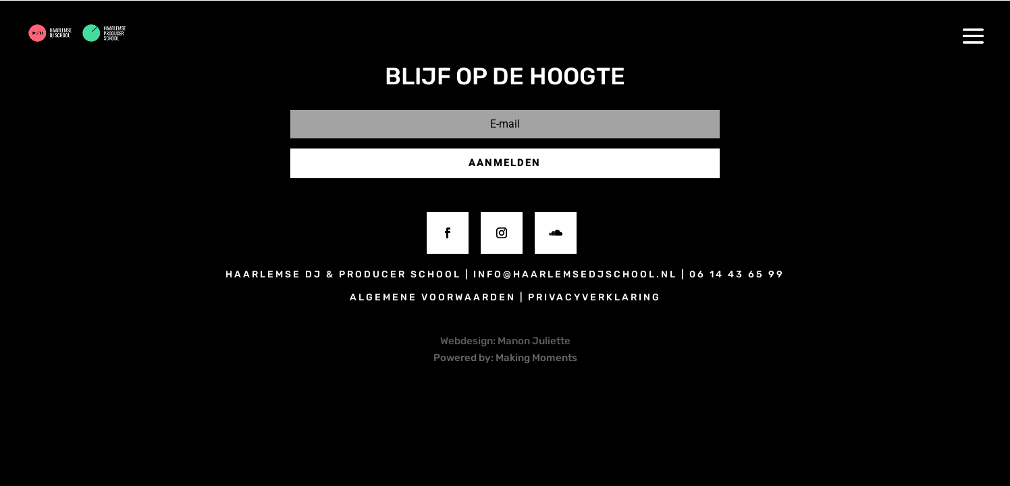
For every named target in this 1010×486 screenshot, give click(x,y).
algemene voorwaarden (433, 297)
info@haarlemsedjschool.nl (575, 274)
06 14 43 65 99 (737, 274)
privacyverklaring (594, 297)
